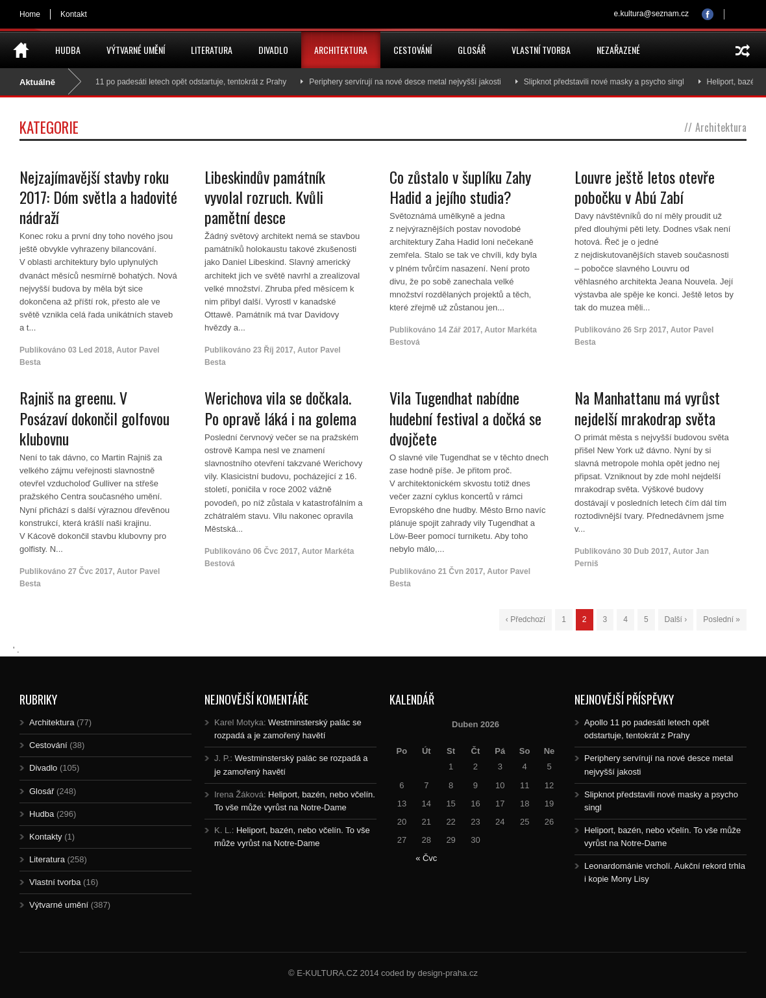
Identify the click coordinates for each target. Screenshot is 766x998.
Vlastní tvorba (541, 49)
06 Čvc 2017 (275, 551)
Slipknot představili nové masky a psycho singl (608, 81)
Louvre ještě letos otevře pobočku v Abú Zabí (644, 186)
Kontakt (73, 14)
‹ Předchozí (525, 619)
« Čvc (426, 858)
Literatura (211, 49)
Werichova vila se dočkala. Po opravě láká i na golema (280, 407)
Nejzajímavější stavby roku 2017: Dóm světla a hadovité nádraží (98, 197)
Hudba (67, 49)
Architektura (340, 49)
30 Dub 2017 (646, 551)
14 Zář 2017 (459, 329)
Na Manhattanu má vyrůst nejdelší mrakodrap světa (647, 407)
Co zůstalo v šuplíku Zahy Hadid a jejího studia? (460, 186)
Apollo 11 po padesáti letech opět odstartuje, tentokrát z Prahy (183, 81)
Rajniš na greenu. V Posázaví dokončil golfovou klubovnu (94, 417)
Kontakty (45, 837)
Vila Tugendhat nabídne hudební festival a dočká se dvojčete (465, 417)
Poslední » (721, 619)
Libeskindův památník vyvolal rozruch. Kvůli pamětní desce (264, 197)
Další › (676, 619)
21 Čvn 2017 (460, 571)
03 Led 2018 (90, 350)
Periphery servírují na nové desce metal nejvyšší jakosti (409, 81)
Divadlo (273, 49)
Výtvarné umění (135, 49)
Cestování (412, 49)
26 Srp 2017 (645, 329)
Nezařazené (618, 49)
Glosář (472, 49)
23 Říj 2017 (273, 350)
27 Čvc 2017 (90, 571)
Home (29, 14)
